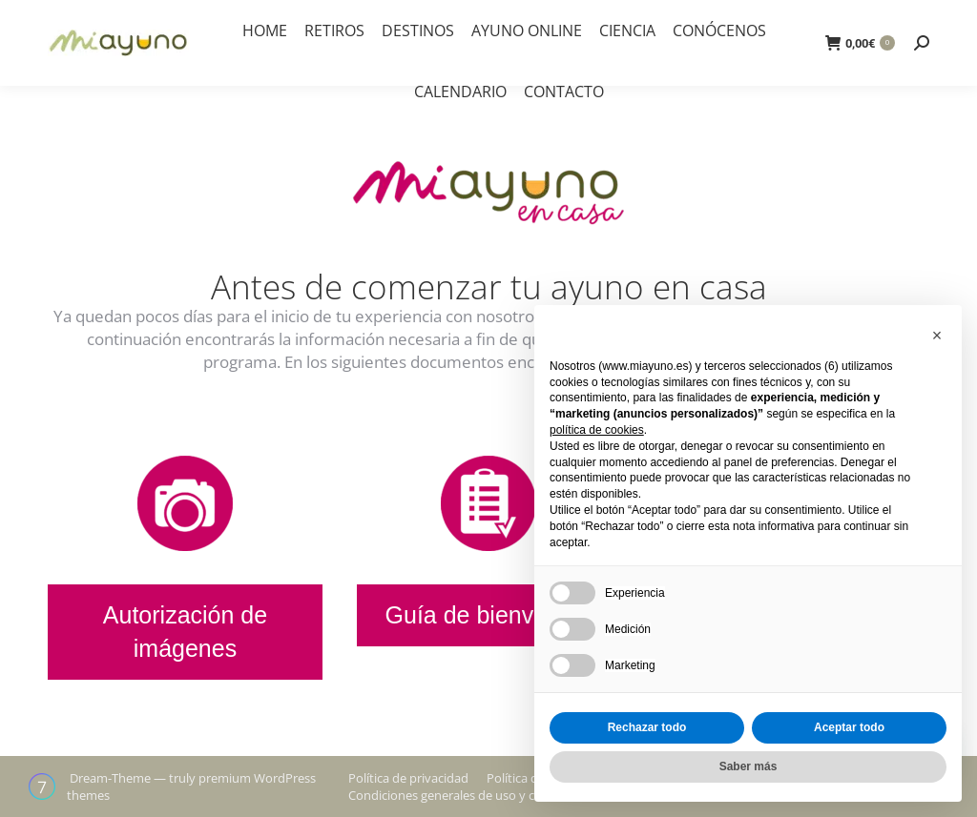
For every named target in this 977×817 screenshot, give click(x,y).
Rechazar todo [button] (647, 727)
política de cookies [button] (597, 430)
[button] (937, 335)
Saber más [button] (748, 766)
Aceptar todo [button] (849, 727)
